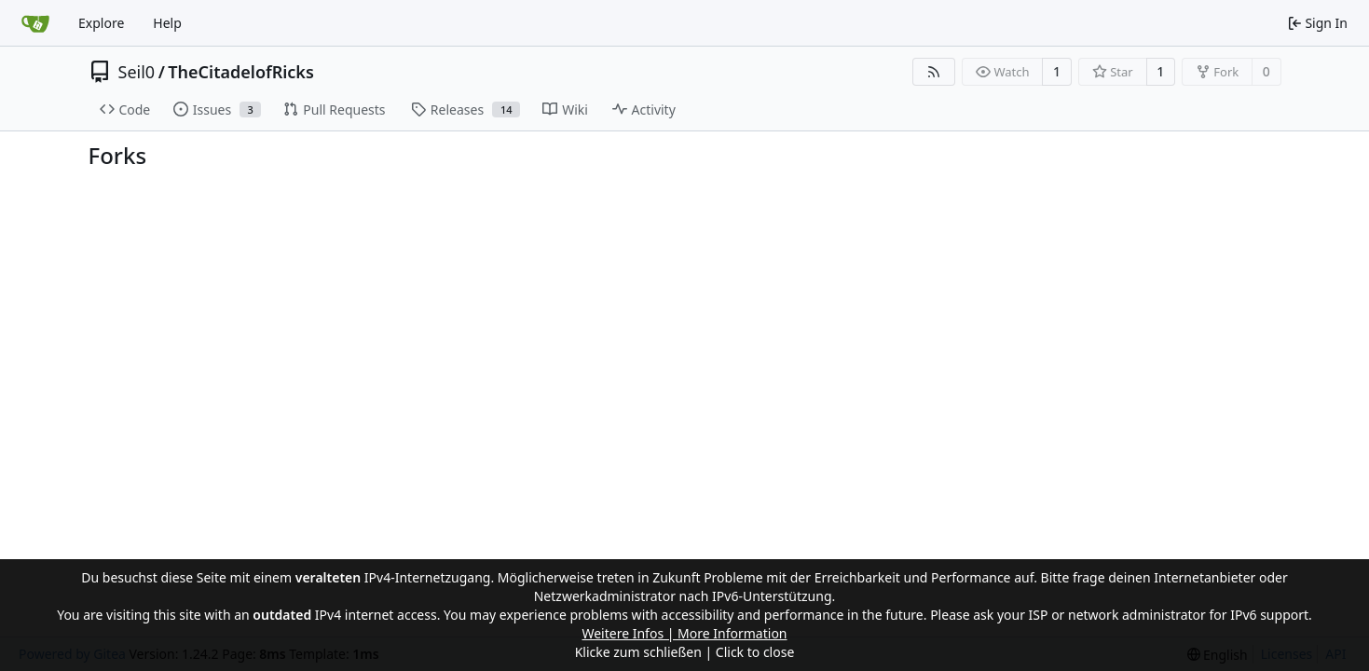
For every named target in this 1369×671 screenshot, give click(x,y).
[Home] (35, 23)
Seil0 (137, 71)
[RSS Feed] (933, 72)
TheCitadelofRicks (241, 71)
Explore (101, 23)
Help (167, 23)
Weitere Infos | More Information (684, 633)
